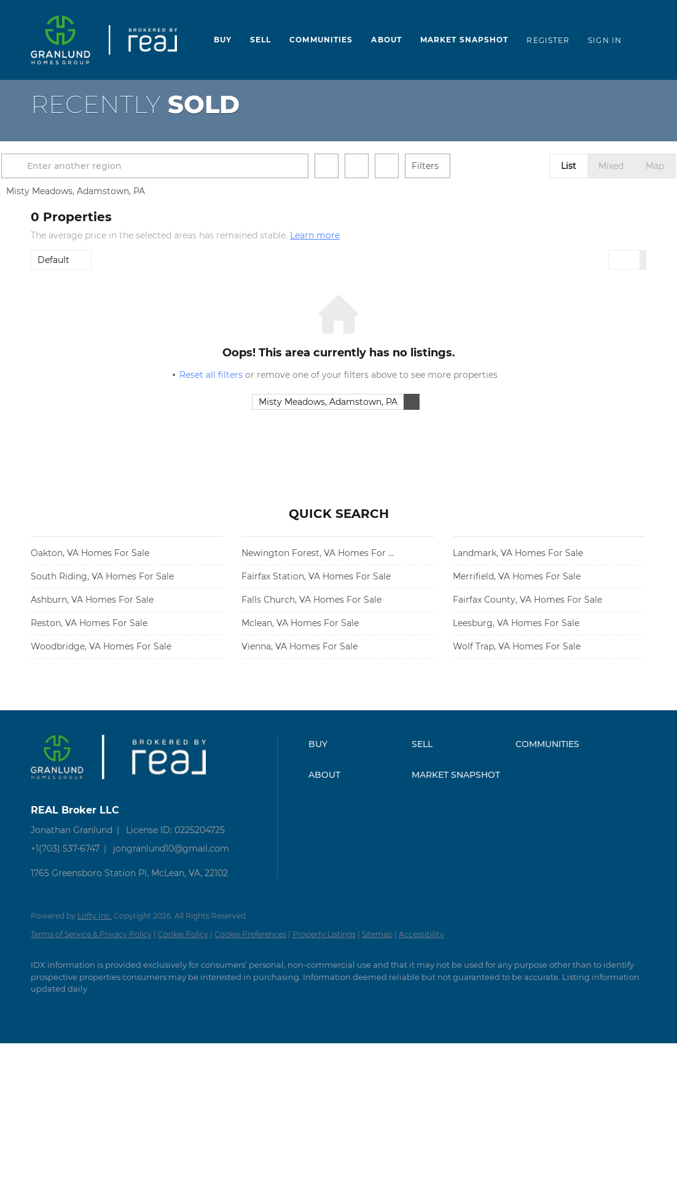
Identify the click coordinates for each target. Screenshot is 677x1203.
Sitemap (377, 934)
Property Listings (324, 934)
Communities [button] (321, 39)
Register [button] (547, 40)
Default (53, 259)
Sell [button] (260, 39)
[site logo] (66, 789)
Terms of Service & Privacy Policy (91, 934)
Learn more (315, 235)
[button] (45, 166)
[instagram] (116, 1010)
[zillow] (81, 1010)
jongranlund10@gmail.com (171, 848)
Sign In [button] (605, 40)
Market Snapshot (464, 39)
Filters (454, 165)
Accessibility (421, 934)
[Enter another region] (189, 166)
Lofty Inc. (94, 915)
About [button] (386, 39)
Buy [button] (223, 39)
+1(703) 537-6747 (65, 848)
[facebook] (45, 1010)
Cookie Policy (183, 934)
